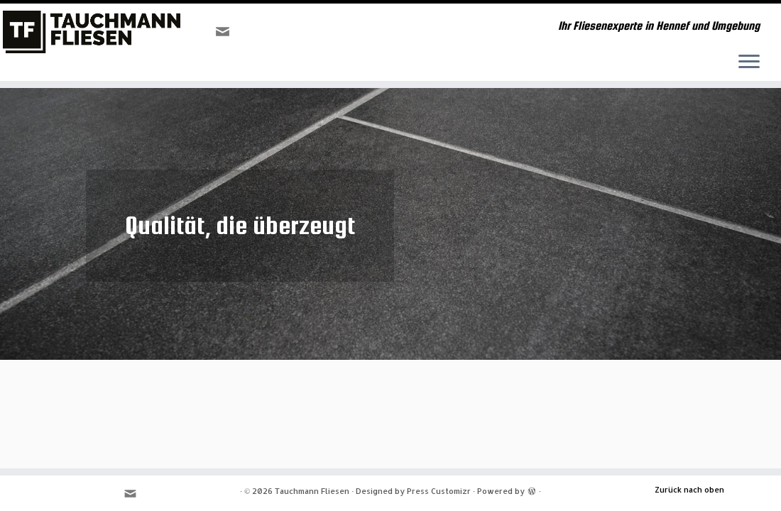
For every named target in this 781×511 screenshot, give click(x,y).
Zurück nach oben (689, 490)
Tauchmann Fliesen (312, 491)
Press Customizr (439, 491)
